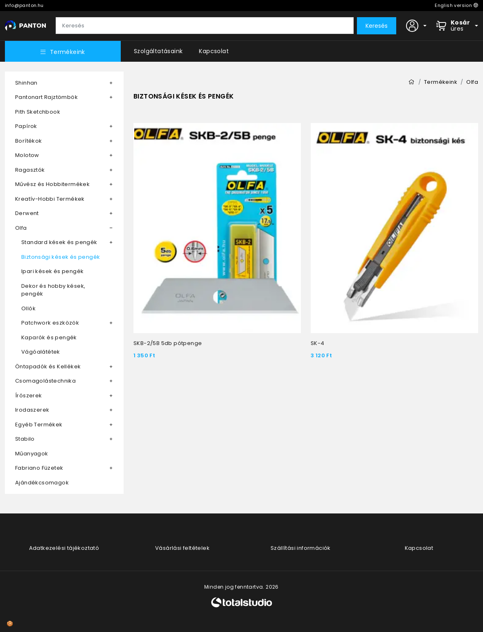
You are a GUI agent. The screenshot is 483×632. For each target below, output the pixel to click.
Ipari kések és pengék (52, 271)
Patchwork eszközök (50, 323)
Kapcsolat (214, 51)
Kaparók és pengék (49, 337)
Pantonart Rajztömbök (46, 97)
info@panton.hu (24, 5)
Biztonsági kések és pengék (60, 257)
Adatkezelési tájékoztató (64, 548)
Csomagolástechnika (45, 381)
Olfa (21, 228)
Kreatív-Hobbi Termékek (50, 199)
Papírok (26, 126)
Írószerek (28, 395)
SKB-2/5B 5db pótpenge (167, 343)
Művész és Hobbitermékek (52, 184)
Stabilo (25, 439)
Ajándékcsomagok (42, 482)
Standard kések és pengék (59, 242)
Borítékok (28, 141)
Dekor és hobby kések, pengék (53, 290)
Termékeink (63, 52)
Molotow (27, 155)
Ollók (28, 308)
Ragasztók (30, 170)
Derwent (27, 213)
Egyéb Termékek (39, 424)
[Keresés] (205, 25)
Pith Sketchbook (37, 112)
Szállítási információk (301, 548)
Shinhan (26, 83)
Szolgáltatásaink (158, 51)
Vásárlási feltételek (182, 548)
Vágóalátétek (40, 352)
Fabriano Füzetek (39, 468)
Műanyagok (31, 453)
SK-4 (318, 343)
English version (456, 5)
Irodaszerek (32, 410)
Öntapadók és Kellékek (48, 366)
